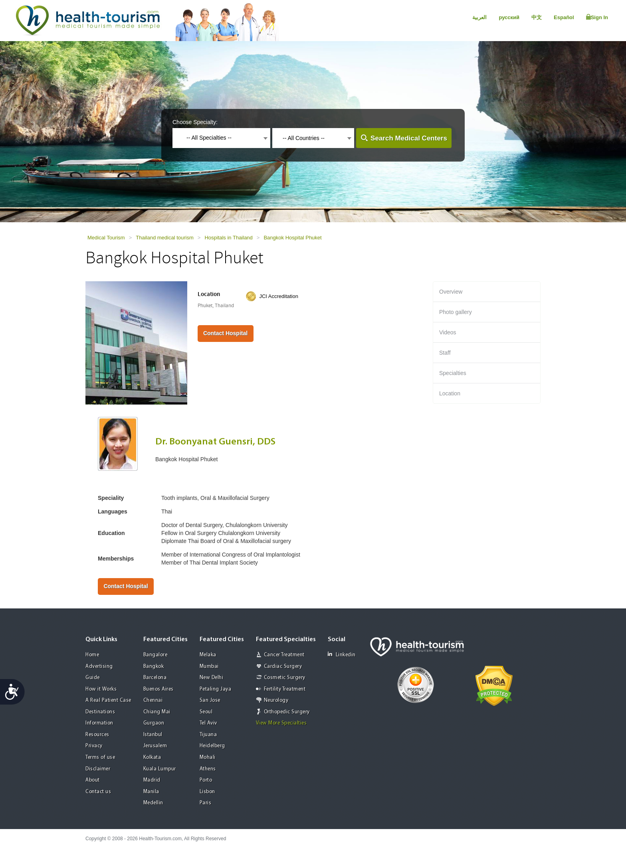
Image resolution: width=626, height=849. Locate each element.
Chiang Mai (156, 712)
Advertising (99, 666)
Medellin (153, 803)
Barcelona (155, 677)
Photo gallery (455, 312)
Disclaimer (97, 769)
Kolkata (152, 757)
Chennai (153, 700)
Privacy (94, 745)
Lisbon (207, 791)
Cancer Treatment (284, 654)
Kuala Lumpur (159, 769)
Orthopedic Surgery (287, 712)
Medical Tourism (106, 238)
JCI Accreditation (278, 296)
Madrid (151, 780)
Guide (92, 677)
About (92, 780)
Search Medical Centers (408, 138)
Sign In (597, 17)
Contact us (98, 791)
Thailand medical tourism (165, 238)
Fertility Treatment (285, 689)
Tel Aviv (208, 723)
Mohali (208, 757)
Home (92, 654)
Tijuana (208, 734)
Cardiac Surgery (283, 666)
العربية (479, 17)
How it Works (101, 689)
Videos (447, 332)
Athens (208, 769)
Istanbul (152, 734)
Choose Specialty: (195, 122)
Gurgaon (153, 723)
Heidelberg (212, 745)
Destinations (100, 712)
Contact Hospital (225, 333)
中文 (536, 17)
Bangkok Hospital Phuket (292, 238)
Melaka (208, 654)
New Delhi (212, 677)
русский (509, 17)
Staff (445, 352)
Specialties (452, 373)
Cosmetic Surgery (284, 677)
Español (564, 17)
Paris (206, 803)
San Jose (210, 700)
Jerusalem (155, 745)
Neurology (276, 700)
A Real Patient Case (108, 700)
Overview (450, 291)
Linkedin (342, 654)
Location (449, 393)
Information (99, 723)
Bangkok (153, 666)
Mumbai (209, 666)
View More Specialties (281, 723)
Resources (97, 734)
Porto (206, 780)
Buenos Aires (158, 689)
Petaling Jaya (216, 689)
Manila (151, 791)
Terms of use (100, 757)
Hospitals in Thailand (228, 238)
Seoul (206, 712)
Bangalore (155, 654)
